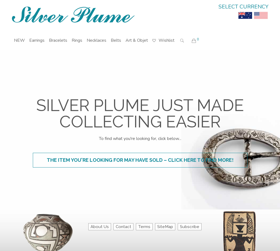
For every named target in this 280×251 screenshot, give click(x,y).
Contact (123, 226)
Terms (144, 226)
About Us (100, 226)
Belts (116, 40)
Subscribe (189, 226)
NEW (19, 40)
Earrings (37, 40)
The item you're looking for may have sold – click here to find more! (140, 160)
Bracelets (58, 40)
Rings (77, 40)
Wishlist (163, 36)
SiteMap (165, 226)
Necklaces (96, 40)
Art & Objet (137, 40)
